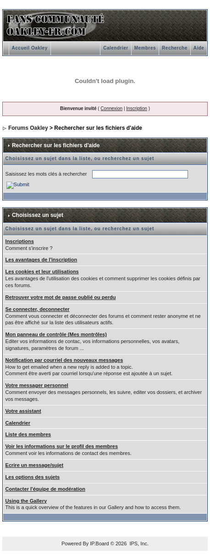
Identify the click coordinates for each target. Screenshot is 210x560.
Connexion (111, 108)
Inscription (136, 108)
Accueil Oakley (30, 47)
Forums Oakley (28, 128)
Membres (145, 47)
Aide (198, 47)
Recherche (175, 47)
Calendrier (115, 47)
